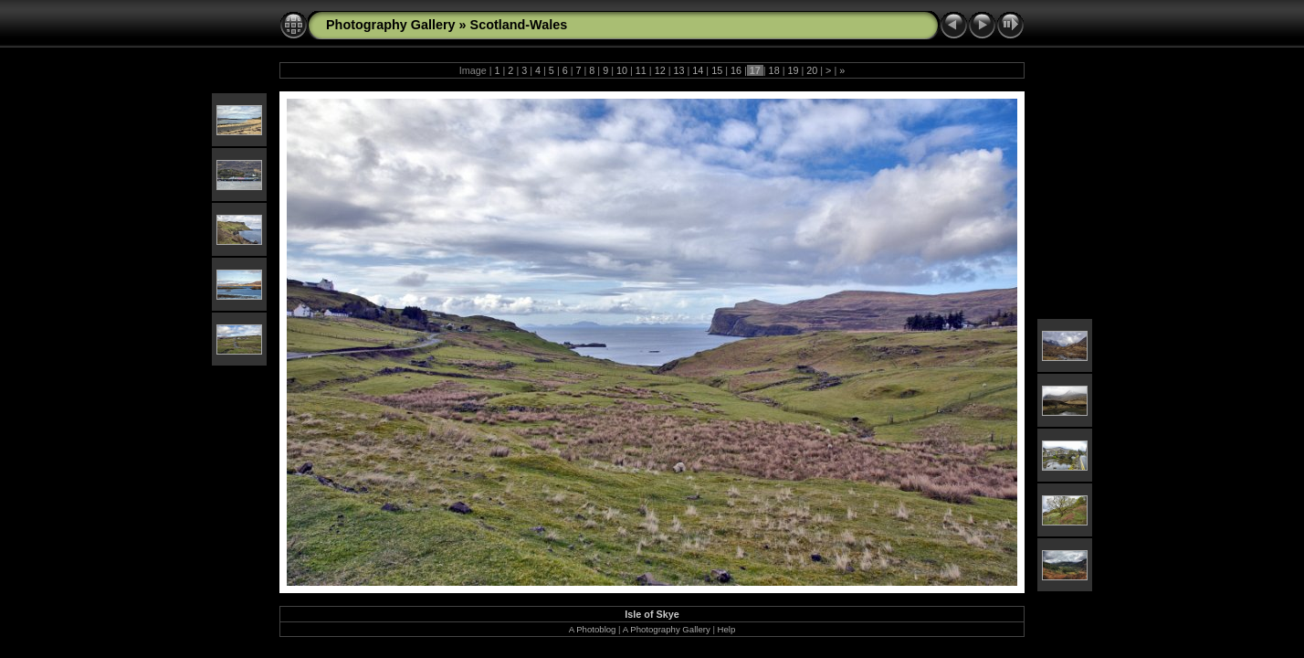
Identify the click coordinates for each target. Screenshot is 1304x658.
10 (622, 70)
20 (812, 70)
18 (774, 70)
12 (660, 70)
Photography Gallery (391, 24)
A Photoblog (592, 629)
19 (792, 70)
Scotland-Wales (519, 24)
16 (736, 70)
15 (717, 70)
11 (641, 70)
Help (727, 629)
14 (697, 70)
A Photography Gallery (666, 629)
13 (678, 70)
